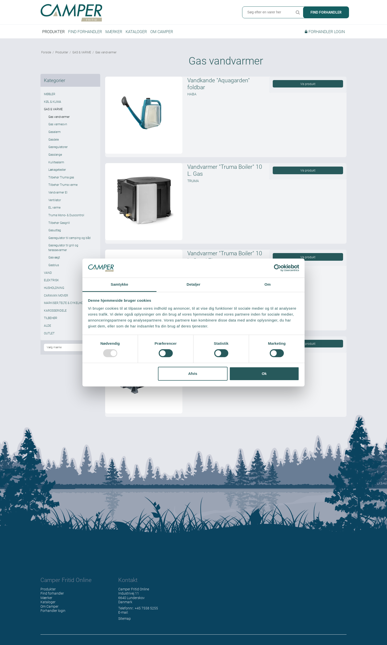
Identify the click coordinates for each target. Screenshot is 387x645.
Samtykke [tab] (119, 284)
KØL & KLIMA (52, 102)
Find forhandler (326, 12)
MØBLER (49, 94)
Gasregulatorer (58, 147)
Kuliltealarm (56, 162)
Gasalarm (54, 132)
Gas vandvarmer (59, 117)
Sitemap (124, 618)
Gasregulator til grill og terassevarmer (63, 247)
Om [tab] (267, 284)
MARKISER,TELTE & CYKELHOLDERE (68, 303)
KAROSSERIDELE (55, 310)
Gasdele (53, 139)
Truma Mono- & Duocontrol (66, 215)
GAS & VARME (53, 109)
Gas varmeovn (57, 124)
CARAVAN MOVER (56, 295)
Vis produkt (307, 84)
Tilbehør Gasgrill (59, 223)
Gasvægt (54, 257)
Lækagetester (57, 170)
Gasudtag (54, 230)
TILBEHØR (50, 318)
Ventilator (54, 200)
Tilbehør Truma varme (62, 185)
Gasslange (55, 154)
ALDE (47, 325)
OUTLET (49, 333)
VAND (48, 273)
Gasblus (53, 265)
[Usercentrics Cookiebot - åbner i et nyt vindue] (277, 268)
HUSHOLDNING (54, 288)
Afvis (192, 373)
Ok (264, 373)
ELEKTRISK (51, 280)
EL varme (54, 207)
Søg (297, 12)
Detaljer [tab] (193, 284)
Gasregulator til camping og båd (69, 238)
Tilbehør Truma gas (61, 177)
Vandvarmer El (57, 192)
